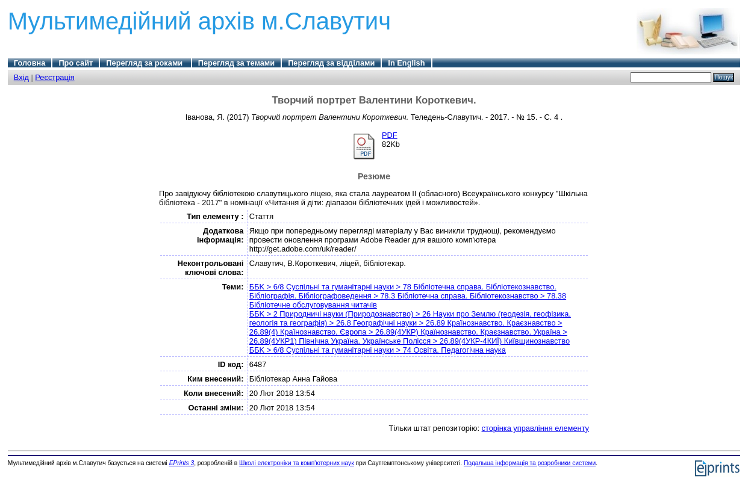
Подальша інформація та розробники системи (530, 463)
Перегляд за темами (236, 62)
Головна (30, 62)
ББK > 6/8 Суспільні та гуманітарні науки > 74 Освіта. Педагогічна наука (377, 349)
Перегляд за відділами (331, 62)
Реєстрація (54, 77)
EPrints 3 (182, 463)
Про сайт (75, 62)
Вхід (21, 77)
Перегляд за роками (145, 62)
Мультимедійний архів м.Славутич (199, 21)
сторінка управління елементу (535, 428)
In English (406, 62)
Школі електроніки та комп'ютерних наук (296, 463)
